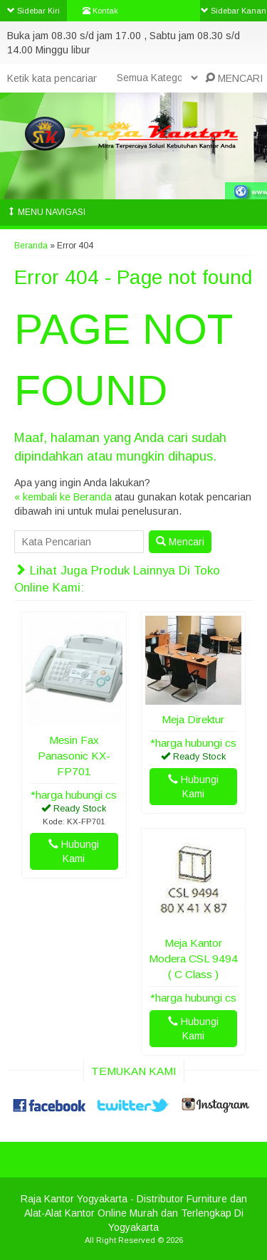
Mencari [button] (180, 541)
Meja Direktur (193, 719)
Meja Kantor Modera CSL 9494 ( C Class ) (193, 958)
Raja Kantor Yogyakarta (74, 1198)
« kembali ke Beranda (63, 497)
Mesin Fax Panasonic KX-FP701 (74, 755)
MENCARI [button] (234, 78)
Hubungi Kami (73, 851)
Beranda (31, 246)
